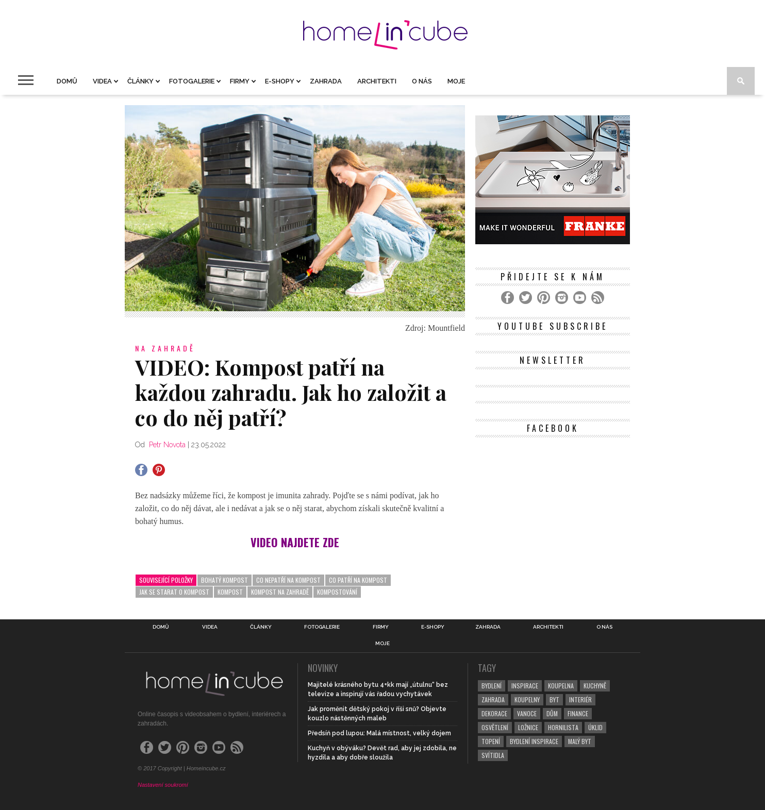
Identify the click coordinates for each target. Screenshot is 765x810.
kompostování (337, 591)
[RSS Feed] (597, 297)
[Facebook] (507, 297)
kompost (230, 591)
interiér (580, 699)
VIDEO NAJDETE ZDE (295, 542)
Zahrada (326, 81)
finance (578, 713)
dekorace (494, 713)
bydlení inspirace (534, 741)
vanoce (527, 713)
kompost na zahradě (280, 591)
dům (552, 713)
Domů (67, 81)
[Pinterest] (543, 297)
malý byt (579, 741)
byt (554, 699)
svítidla (492, 755)
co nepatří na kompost (288, 580)
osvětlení (494, 727)
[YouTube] (579, 297)
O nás (422, 81)
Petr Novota (167, 445)
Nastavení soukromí (163, 785)
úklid (595, 727)
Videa (102, 81)
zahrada (493, 699)
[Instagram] (561, 297)
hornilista (563, 727)
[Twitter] (525, 297)
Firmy (240, 81)
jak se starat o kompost (174, 591)
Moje (456, 81)
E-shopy (279, 81)
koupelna (561, 685)
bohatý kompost (224, 580)
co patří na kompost (358, 580)
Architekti (376, 81)
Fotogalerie (191, 81)
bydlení (491, 685)
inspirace (524, 685)
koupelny (527, 699)
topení (490, 741)
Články (140, 81)
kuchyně (595, 685)
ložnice (528, 727)
